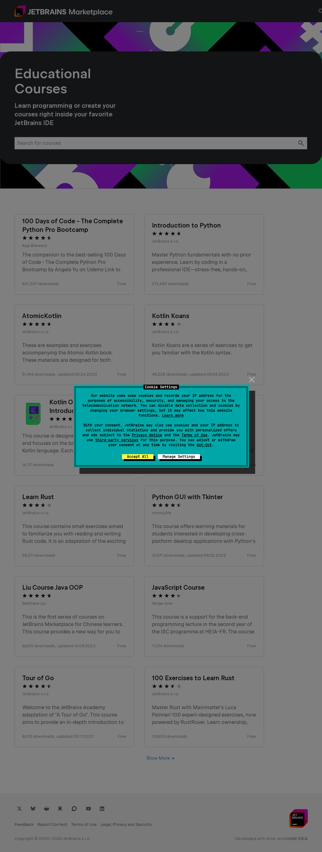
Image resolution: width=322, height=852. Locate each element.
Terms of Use (194, 435)
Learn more (173, 415)
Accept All (138, 456)
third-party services (116, 440)
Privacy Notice (147, 435)
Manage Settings (179, 456)
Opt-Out (204, 444)
